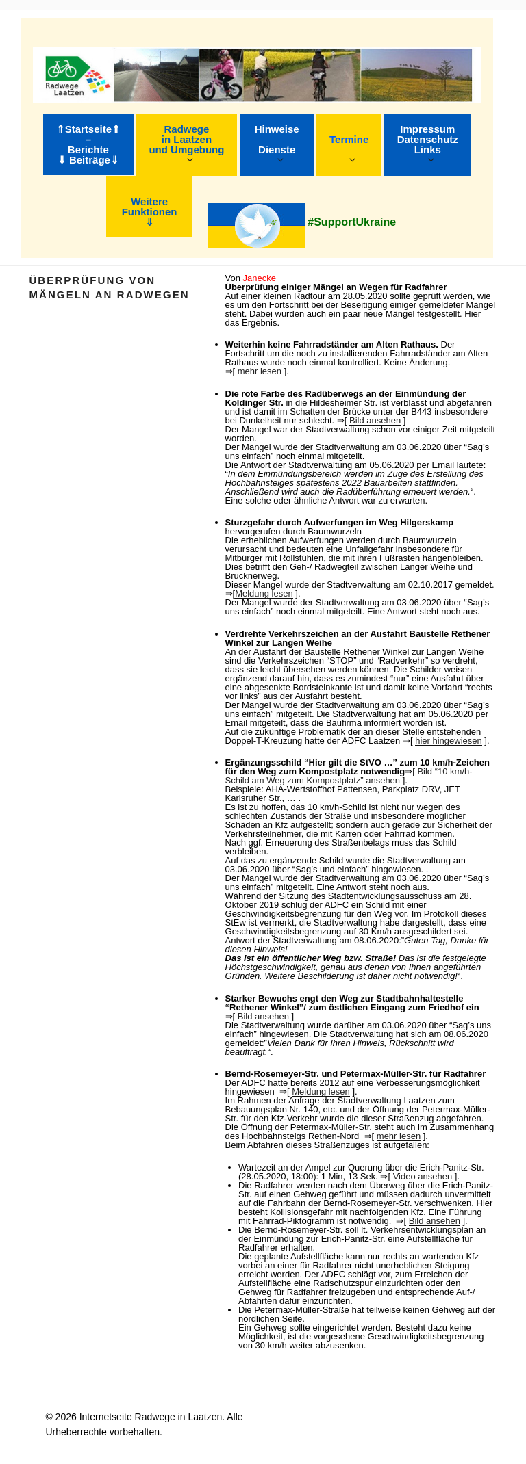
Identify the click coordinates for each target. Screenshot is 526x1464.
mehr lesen (259, 371)
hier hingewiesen (448, 740)
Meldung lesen (264, 593)
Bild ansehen (375, 420)
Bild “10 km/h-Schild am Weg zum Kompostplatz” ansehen (349, 775)
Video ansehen (423, 1176)
